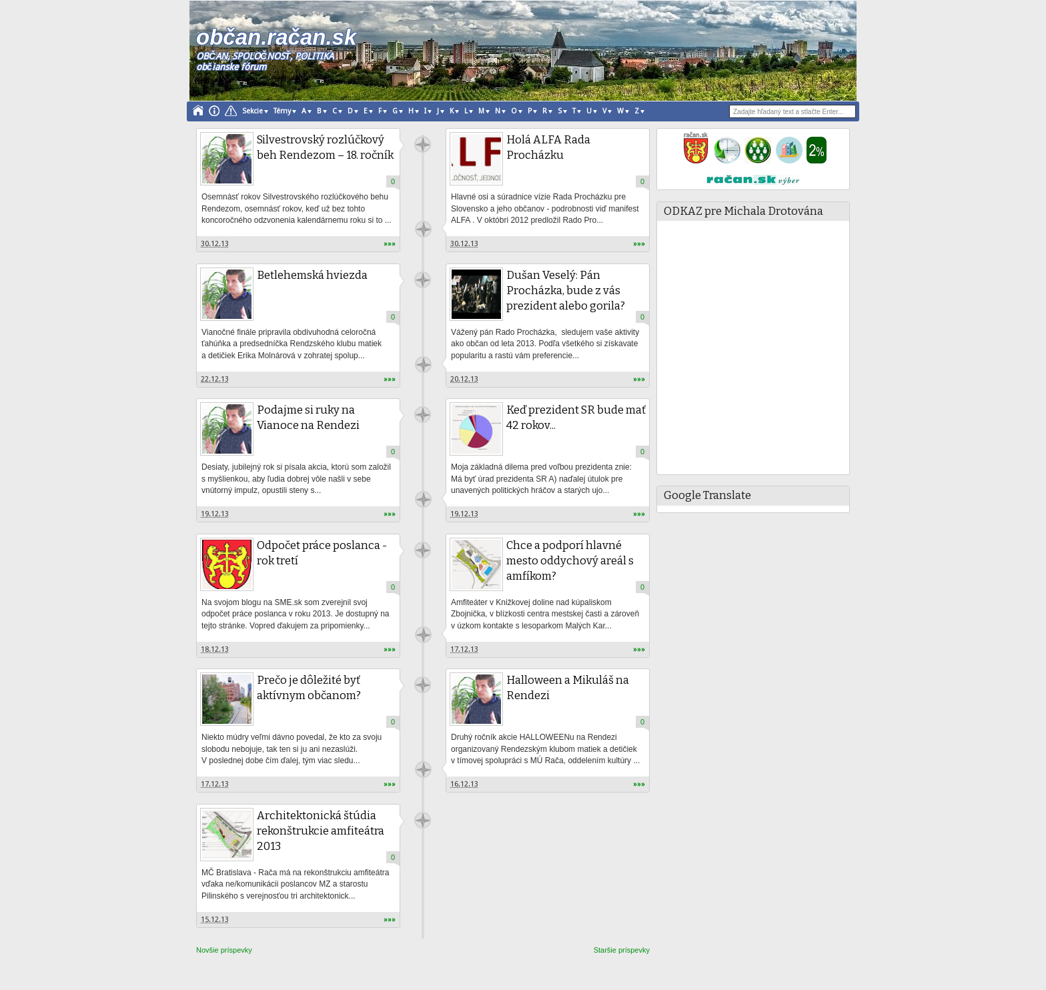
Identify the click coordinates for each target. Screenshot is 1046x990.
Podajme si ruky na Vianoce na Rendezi (308, 418)
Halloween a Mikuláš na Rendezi (567, 688)
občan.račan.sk (276, 37)
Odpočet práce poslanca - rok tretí (322, 553)
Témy (282, 111)
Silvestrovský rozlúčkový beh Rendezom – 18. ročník (325, 147)
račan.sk (423, 144)
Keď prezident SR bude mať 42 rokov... (576, 418)
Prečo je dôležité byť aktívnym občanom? (309, 688)
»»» (390, 243)
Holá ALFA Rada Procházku (548, 147)
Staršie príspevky (622, 950)
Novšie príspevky (224, 950)
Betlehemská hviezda (312, 275)
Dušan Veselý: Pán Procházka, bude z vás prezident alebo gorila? (565, 290)
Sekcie (252, 111)
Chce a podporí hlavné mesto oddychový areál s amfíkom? (570, 560)
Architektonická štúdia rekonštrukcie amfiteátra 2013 (320, 831)
